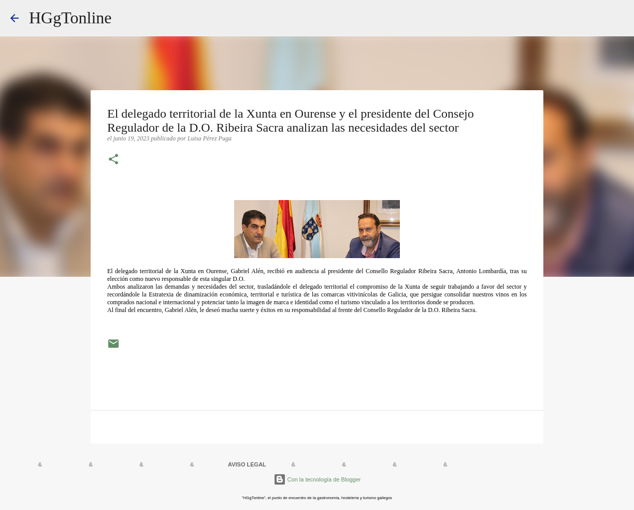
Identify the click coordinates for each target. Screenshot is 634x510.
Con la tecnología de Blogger (317, 479)
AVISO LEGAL (247, 464)
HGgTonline (70, 17)
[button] (113, 160)
